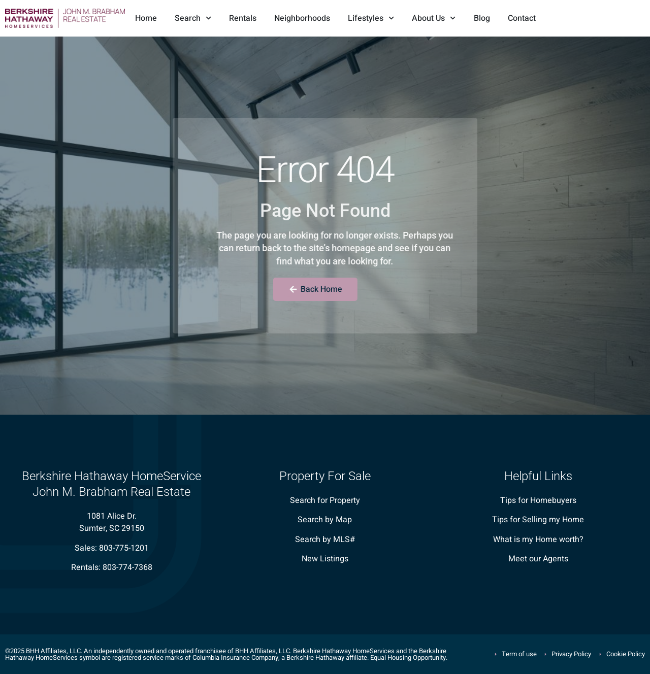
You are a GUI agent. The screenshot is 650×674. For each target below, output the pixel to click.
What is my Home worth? (538, 539)
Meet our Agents (538, 559)
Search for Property (325, 500)
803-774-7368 (127, 567)
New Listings (325, 559)
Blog (482, 18)
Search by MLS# (325, 539)
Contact (522, 18)
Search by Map (325, 520)
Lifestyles (371, 18)
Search (193, 18)
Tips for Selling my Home (538, 520)
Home (146, 18)
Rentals (242, 18)
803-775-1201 (124, 548)
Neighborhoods (302, 18)
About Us (434, 18)
